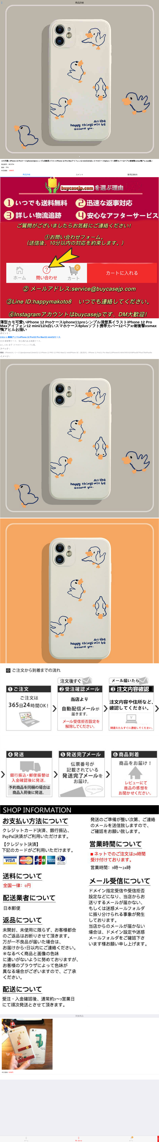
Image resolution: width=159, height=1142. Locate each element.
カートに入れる (158, 1139)
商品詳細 (26, 174)
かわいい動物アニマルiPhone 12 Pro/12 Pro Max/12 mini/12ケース (30, 337)
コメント (79, 174)
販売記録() (132, 174)
